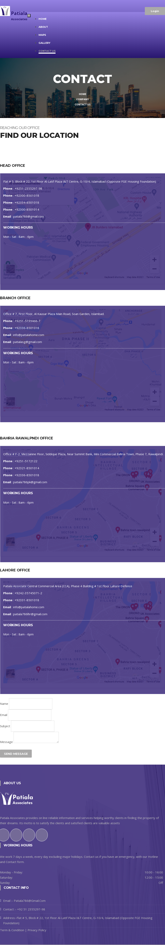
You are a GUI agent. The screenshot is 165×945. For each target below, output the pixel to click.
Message (6, 742)
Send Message (16, 754)
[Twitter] (16, 832)
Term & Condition (12, 930)
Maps (42, 34)
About (43, 26)
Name (4, 704)
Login (155, 11)
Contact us (47, 50)
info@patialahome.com (28, 335)
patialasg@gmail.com (27, 342)
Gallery (44, 42)
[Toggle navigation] (29, 15)
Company (82, 99)
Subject (5, 726)
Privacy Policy (36, 930)
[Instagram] (29, 832)
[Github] (42, 832)
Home (43, 18)
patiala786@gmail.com (28, 216)
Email (3, 715)
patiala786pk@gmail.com (30, 482)
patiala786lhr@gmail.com (30, 614)
